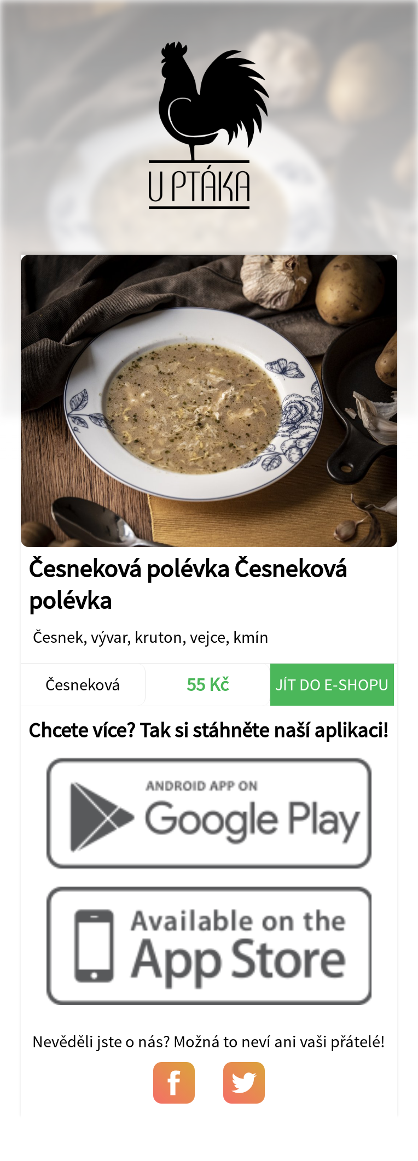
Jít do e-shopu (332, 684)
